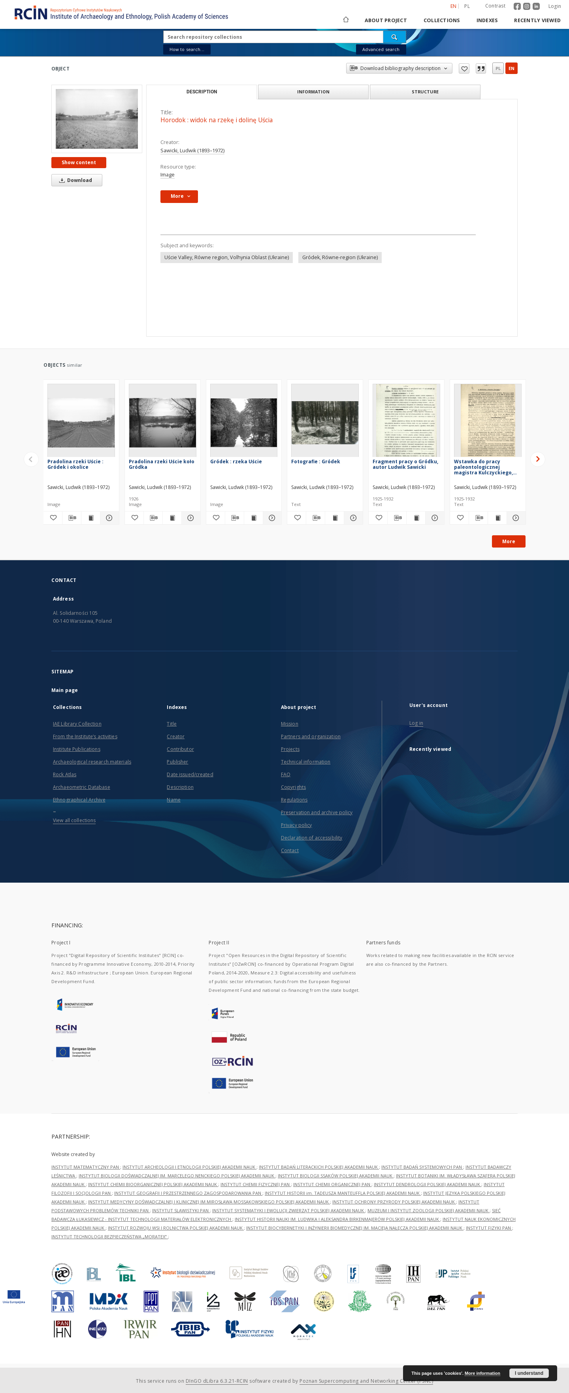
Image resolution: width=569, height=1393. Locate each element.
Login (554, 6)
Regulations (294, 799)
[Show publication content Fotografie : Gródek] (334, 518)
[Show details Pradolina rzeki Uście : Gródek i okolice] (108, 518)
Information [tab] (313, 92)
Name (173, 799)
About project (386, 20)
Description (180, 787)
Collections (442, 20)
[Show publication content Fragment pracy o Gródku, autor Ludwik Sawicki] (416, 518)
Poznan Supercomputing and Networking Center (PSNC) (366, 1381)
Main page (64, 690)
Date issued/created (190, 774)
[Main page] (345, 20)
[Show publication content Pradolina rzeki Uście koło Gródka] (172, 518)
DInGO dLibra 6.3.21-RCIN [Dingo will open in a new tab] (217, 1381)
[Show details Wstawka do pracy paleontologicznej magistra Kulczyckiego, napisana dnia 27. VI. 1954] (515, 518)
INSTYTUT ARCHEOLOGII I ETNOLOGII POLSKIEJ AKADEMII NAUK (189, 1167)
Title (172, 723)
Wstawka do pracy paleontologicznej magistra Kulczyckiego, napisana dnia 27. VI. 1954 (486, 467)
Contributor (180, 749)
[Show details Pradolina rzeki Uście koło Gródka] (190, 518)
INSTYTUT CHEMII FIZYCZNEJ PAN (255, 1184)
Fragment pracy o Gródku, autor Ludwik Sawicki (405, 464)
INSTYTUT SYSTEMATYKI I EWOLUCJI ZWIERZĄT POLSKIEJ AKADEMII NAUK (288, 1210)
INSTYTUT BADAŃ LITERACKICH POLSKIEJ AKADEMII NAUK (319, 1167)
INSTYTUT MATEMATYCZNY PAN (85, 1167)
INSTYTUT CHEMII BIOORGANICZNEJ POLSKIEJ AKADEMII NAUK (153, 1184)
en (511, 68)
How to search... (187, 49)
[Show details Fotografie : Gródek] (352, 518)
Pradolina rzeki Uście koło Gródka (161, 464)
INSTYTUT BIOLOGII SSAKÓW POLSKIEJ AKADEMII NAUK (336, 1176)
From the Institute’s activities (85, 736)
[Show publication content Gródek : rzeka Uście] (253, 518)
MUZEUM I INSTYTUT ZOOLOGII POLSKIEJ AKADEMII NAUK (428, 1210)
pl (498, 68)
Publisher (177, 761)
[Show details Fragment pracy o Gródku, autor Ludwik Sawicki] (433, 518)
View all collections (74, 820)
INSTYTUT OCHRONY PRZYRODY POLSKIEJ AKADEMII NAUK (394, 1202)
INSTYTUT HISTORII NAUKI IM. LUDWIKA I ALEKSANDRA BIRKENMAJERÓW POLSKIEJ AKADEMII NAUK (337, 1219)
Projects (290, 749)
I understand (529, 1373)
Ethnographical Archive (79, 799)
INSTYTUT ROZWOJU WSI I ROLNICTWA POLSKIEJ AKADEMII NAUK (176, 1228)
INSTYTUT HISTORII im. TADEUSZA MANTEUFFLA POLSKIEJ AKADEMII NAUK (343, 1193)
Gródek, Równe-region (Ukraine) (340, 257)
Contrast (495, 5)
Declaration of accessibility (311, 837)
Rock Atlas (64, 774)
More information (482, 1373)
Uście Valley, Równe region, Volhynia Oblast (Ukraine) (226, 257)
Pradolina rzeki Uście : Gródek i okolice (75, 464)
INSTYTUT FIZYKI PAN (489, 1228)
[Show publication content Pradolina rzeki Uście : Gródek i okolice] (90, 518)
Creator (176, 736)
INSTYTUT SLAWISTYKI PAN (181, 1210)
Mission (289, 723)
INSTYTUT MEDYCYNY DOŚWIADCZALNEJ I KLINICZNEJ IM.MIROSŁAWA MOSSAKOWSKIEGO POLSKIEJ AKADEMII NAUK (209, 1202)
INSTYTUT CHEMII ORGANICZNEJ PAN (332, 1184)
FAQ (285, 774)
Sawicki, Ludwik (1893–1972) (192, 150)
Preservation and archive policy (317, 812)
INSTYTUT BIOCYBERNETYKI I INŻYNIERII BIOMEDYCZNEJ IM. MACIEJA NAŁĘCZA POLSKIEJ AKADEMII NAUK (354, 1228)
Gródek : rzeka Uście (236, 461)
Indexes (487, 20)
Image (167, 174)
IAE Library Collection (77, 723)
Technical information (306, 761)
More (508, 541)
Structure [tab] (425, 92)
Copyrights (293, 787)
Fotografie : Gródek (315, 461)
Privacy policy (296, 825)
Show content (79, 162)
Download (74, 180)
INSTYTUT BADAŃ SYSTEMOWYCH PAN (422, 1167)
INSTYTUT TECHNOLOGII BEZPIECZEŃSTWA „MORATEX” (109, 1236)
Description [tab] (202, 92)
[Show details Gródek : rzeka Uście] (271, 518)
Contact (290, 850)
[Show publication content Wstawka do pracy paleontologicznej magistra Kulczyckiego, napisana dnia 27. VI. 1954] (497, 518)
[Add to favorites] (52, 518)
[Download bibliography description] (71, 518)
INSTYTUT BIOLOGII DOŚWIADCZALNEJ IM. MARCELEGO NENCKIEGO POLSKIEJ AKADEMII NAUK (177, 1176)
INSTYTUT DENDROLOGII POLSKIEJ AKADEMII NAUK (427, 1184)
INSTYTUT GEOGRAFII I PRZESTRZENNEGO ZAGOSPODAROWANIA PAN (188, 1193)
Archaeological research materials (92, 761)
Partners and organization (311, 736)
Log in (416, 723)
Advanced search (380, 49)
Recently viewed (537, 20)
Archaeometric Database (81, 787)
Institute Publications (76, 749)
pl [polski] (467, 6)
